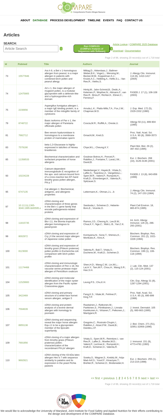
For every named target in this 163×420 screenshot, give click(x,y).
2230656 (23, 109)
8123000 (23, 251)
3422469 (23, 295)
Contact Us (134, 20)
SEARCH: (10, 43)
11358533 (23, 159)
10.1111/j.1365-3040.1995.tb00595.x (29, 206)
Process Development (67, 20)
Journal (134, 64)
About (25, 20)
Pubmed (22, 64)
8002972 (23, 236)
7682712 (23, 135)
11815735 (23, 223)
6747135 (23, 191)
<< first (95, 378)
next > (145, 378)
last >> (154, 378)
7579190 (23, 147)
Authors (87, 64)
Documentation (133, 50)
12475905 (23, 93)
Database (40, 20)
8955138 (23, 325)
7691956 (23, 342)
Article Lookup (120, 44)
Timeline (94, 20)
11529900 (23, 282)
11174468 (23, 267)
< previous (108, 378)
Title (46, 64)
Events (108, 20)
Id (6, 64)
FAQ (119, 20)
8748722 (23, 123)
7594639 (23, 309)
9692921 (23, 360)
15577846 (23, 76)
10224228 (23, 175)
